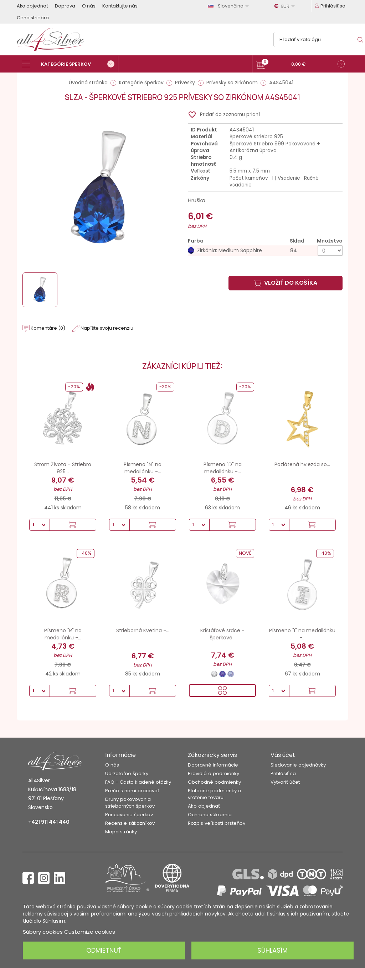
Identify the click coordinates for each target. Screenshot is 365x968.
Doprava (65, 6)
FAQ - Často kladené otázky (138, 782)
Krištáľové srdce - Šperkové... (222, 634)
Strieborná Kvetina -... (142, 630)
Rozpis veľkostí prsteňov (216, 823)
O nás (89, 6)
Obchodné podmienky (214, 782)
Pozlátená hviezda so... (302, 464)
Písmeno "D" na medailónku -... (223, 468)
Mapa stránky (121, 831)
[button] (300, 65)
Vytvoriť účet (285, 782)
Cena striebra (33, 18)
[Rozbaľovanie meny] (285, 6)
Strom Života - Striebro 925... (62, 468)
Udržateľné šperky (126, 773)
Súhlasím (272, 950)
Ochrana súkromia (210, 814)
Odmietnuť (104, 950)
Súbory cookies (43, 931)
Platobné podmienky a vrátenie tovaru (214, 794)
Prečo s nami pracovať (132, 790)
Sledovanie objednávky (298, 765)
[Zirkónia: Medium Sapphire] (265, 250)
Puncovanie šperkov (129, 814)
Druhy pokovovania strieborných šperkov (130, 802)
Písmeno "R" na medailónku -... (63, 634)
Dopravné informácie (213, 765)
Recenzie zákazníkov (130, 823)
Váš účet (283, 755)
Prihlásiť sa (283, 773)
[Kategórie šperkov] (70, 64)
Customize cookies (89, 931)
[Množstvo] (330, 250)
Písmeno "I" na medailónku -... (302, 634)
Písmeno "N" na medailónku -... (142, 468)
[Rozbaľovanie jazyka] (229, 6)
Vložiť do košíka (285, 283)
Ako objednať (32, 6)
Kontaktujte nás (120, 6)
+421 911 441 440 (49, 821)
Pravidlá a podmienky (213, 773)
